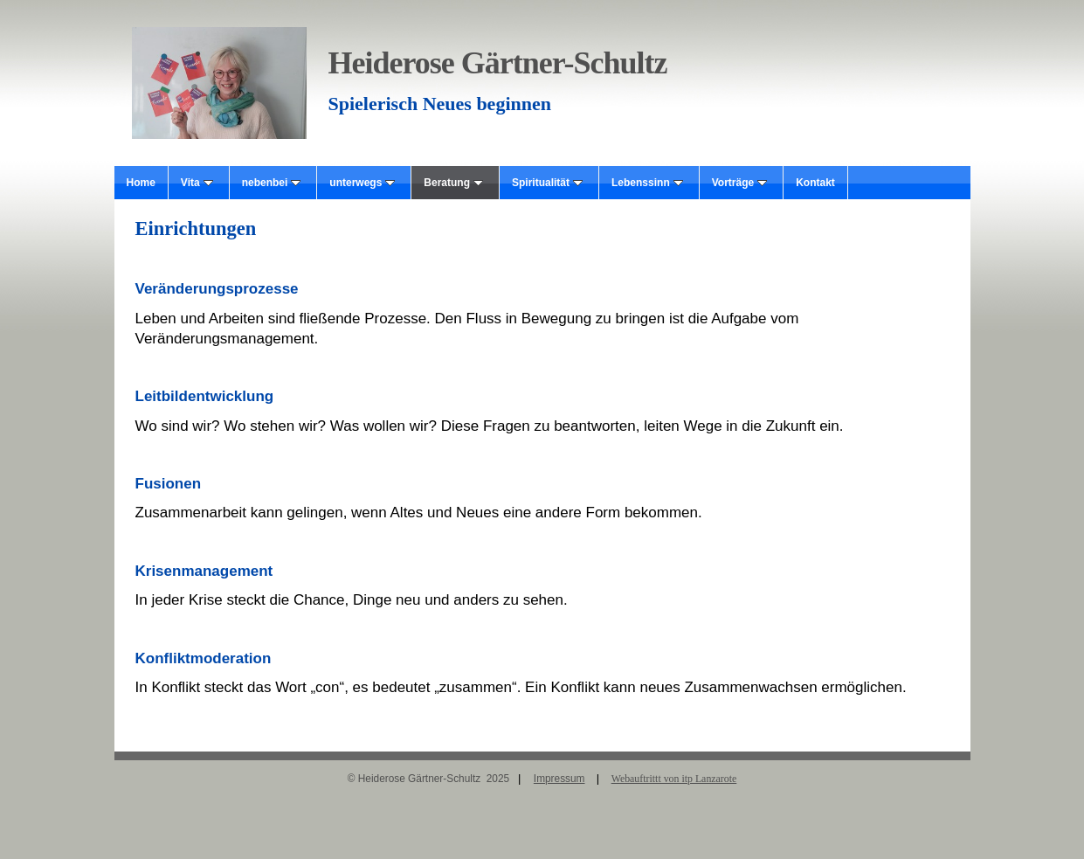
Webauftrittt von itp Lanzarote (674, 778)
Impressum (559, 778)
